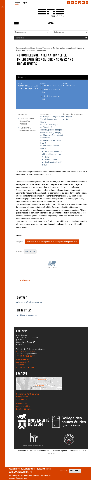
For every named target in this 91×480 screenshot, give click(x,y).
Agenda (46, 48)
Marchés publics (23, 406)
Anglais (69, 116)
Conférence (22, 77)
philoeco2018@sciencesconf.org (29, 302)
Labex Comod (51, 159)
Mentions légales (59, 451)
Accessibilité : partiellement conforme (33, 451)
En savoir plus (21, 478)
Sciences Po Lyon (50, 124)
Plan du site (75, 451)
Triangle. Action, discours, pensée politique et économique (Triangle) (51, 130)
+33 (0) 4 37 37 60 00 (25, 351)
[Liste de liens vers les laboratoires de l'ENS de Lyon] (63, 32)
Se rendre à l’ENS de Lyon (27, 394)
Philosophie (25, 280)
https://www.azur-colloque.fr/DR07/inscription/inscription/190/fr (52, 242)
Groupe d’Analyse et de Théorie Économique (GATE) (51, 119)
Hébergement (22, 397)
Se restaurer (21, 399)
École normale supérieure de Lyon (29, 48)
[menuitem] (17, 2)
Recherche (30, 251)
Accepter (63, 471)
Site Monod (70, 86)
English (24, 3)
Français (17, 3)
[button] (2, 7)
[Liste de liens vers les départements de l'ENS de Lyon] (24, 32)
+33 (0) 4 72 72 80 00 (25, 356)
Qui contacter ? (22, 362)
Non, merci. (75, 471)
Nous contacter (22, 359)
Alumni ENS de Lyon (25, 367)
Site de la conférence (28, 315)
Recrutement (21, 404)
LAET (47, 157)
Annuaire (20, 365)
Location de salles (24, 409)
